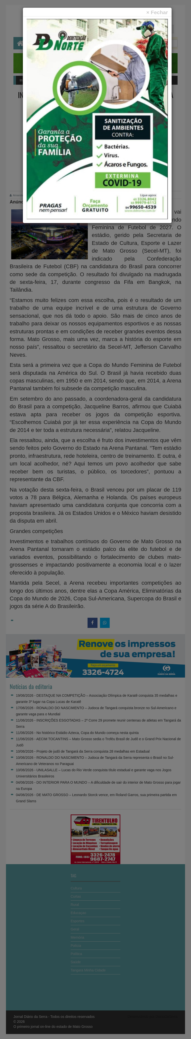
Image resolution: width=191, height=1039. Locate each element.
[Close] (157, 12)
